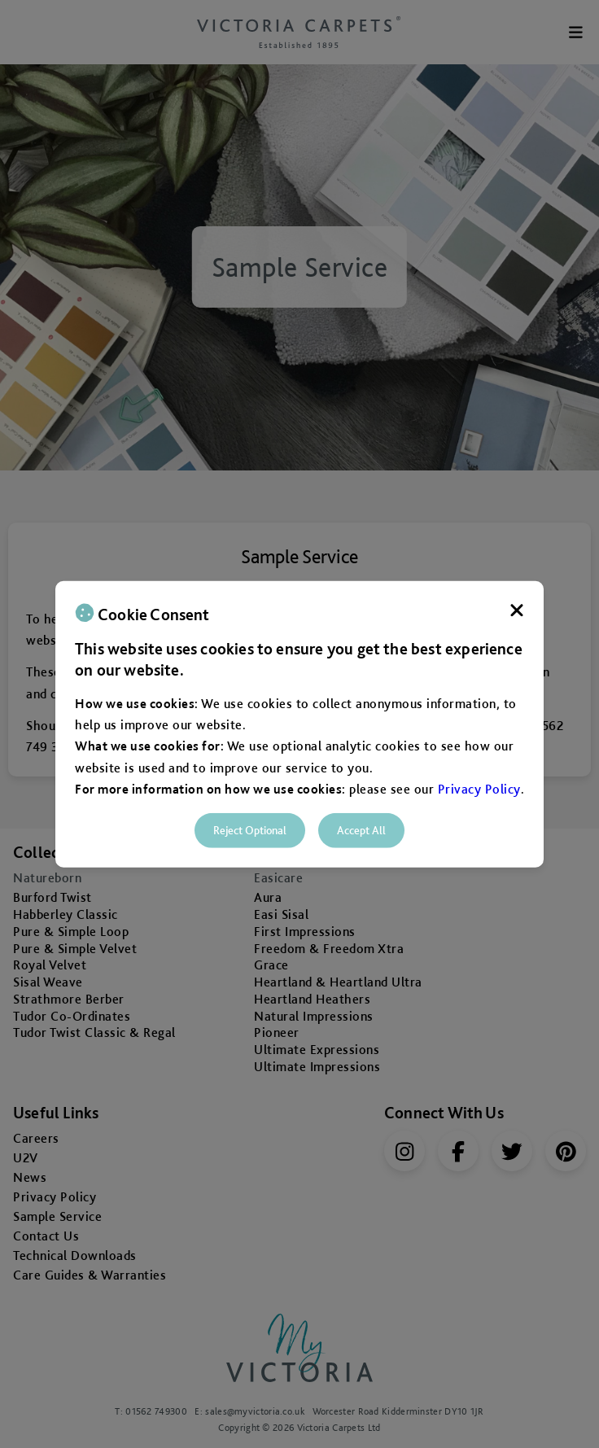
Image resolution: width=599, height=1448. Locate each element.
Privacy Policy (479, 789)
